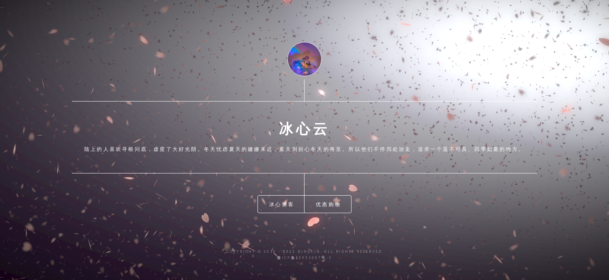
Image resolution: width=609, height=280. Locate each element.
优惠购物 (328, 204)
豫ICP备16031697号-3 (304, 258)
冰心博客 (281, 204)
